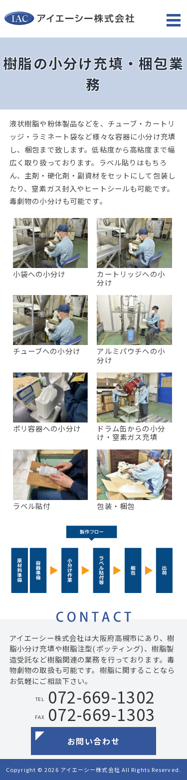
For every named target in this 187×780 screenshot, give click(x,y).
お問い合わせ (93, 741)
